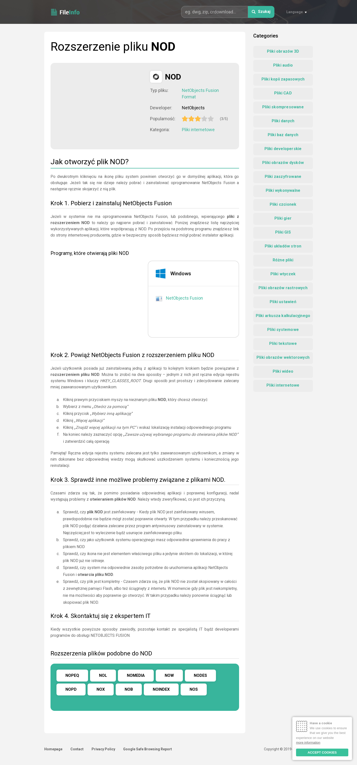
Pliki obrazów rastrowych (282, 287)
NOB (129, 689)
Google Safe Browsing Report (147, 749)
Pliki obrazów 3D (283, 51)
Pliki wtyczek (283, 274)
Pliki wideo (283, 371)
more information (308, 742)
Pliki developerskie (283, 148)
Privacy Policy (103, 749)
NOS (194, 689)
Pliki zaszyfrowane (283, 176)
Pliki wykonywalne (283, 190)
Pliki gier (283, 218)
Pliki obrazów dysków (283, 162)
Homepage (53, 749)
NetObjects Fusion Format (200, 93)
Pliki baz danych (283, 134)
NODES (200, 675)
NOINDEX (161, 689)
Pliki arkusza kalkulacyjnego (283, 315)
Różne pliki (283, 260)
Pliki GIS (283, 232)
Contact (77, 749)
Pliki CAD (283, 93)
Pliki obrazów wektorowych (282, 357)
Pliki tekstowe (283, 343)
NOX (101, 689)
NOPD (71, 689)
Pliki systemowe (283, 329)
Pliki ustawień (283, 301)
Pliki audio (283, 65)
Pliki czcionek (283, 204)
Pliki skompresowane (283, 107)
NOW (169, 675)
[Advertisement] (100, 105)
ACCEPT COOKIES (322, 752)
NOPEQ (72, 675)
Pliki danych (283, 121)
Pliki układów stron (283, 246)
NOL (103, 675)
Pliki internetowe (198, 129)
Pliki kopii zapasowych (283, 79)
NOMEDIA (136, 675)
